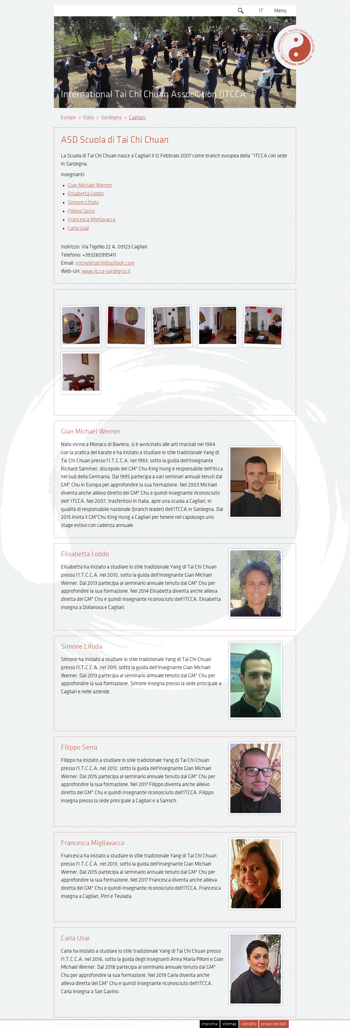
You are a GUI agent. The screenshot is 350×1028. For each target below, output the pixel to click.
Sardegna (111, 117)
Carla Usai (78, 228)
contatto (248, 1024)
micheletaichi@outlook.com (105, 263)
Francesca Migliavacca (91, 219)
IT (261, 10)
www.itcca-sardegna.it (106, 271)
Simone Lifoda (83, 202)
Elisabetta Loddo (86, 193)
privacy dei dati (274, 1024)
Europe (68, 117)
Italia (88, 117)
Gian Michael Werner (90, 185)
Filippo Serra (81, 211)
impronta (209, 1024)
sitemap (229, 1024)
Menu (280, 10)
